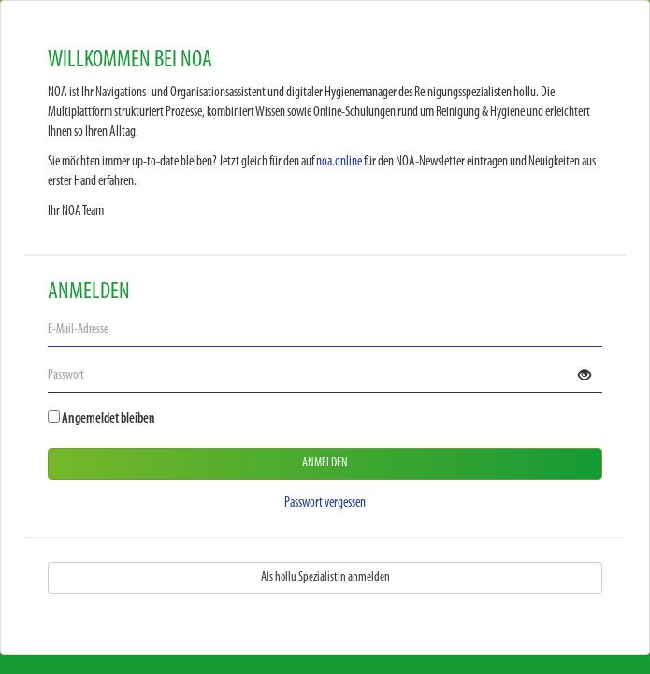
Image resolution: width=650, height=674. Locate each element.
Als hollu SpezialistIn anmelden (325, 577)
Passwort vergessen (325, 503)
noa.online (339, 162)
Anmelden (325, 463)
